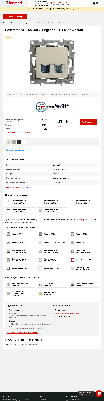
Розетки (43, 400)
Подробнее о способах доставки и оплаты (22, 333)
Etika (45, 129)
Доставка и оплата (73, 400)
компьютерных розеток (85, 220)
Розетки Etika (11, 345)
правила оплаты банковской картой (67, 313)
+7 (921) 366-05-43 (41, 5)
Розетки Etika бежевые (29, 345)
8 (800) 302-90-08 (41, 1)
